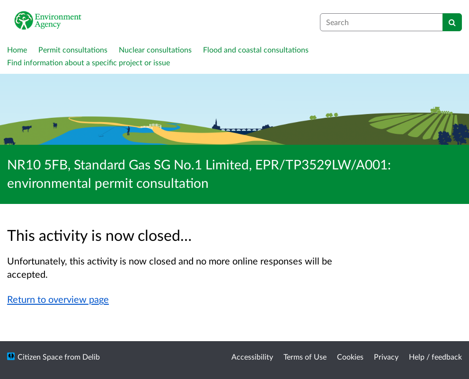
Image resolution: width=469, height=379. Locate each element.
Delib (91, 356)
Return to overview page (58, 299)
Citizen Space (40, 356)
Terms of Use (305, 356)
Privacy (386, 356)
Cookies (350, 356)
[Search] (452, 22)
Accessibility (252, 356)
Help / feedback (435, 356)
